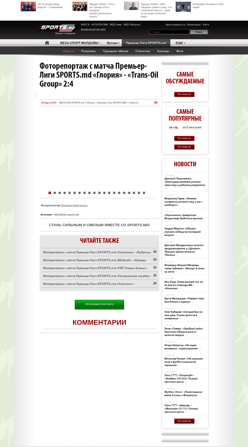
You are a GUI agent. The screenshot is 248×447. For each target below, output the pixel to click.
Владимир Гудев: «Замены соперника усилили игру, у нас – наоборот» (183, 201)
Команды (163, 51)
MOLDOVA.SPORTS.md (71, 102)
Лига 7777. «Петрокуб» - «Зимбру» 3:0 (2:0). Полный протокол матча (181, 378)
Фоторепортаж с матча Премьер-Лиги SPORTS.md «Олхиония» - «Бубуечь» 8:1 (97, 253)
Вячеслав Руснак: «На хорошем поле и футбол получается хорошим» (183, 362)
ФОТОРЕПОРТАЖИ (99, 24)
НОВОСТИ (85, 24)
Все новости (184, 94)
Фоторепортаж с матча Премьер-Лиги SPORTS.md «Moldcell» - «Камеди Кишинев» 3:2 (94, 261)
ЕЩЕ (179, 43)
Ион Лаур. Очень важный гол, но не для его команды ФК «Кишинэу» (183, 285)
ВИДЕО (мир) (116, 24)
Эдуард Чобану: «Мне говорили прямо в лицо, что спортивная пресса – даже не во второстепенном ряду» (148, 10)
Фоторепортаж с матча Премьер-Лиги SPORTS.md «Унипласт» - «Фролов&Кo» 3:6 (89, 285)
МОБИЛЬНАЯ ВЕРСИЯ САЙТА (93, 30)
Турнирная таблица (115, 51)
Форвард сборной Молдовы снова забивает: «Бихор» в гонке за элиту (184, 268)
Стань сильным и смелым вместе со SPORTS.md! (99, 225)
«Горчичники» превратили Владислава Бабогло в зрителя (184, 216)
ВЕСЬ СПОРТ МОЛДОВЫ (79, 43)
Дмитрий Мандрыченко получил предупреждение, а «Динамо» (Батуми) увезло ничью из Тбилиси (183, 249)
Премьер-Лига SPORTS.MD (112, 102)
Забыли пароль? (194, 24)
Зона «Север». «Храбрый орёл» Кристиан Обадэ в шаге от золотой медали (183, 331)
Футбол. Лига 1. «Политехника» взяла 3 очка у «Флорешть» (183, 393)
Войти (206, 24)
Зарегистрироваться (175, 24)
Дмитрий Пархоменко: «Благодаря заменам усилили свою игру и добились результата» (185, 183)
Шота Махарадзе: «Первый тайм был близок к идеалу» (184, 300)
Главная (47, 42)
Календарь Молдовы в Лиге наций (200, 5)
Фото (179, 51)
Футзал (112, 43)
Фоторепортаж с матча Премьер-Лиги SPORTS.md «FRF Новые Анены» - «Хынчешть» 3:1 (95, 269)
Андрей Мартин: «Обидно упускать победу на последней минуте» (182, 231)
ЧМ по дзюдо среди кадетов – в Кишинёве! (42, 5)
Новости (68, 51)
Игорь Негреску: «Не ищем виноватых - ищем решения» (182, 346)
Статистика (142, 51)
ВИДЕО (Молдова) (132, 24)
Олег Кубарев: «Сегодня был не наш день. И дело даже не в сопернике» (183, 315)
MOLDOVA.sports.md (66, 214)
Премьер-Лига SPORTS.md (146, 43)
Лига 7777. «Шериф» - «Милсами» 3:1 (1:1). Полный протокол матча (181, 408)
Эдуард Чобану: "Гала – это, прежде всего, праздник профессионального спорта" (94, 10)
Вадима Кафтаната (74, 205)
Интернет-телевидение (58, 29)
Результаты (88, 51)
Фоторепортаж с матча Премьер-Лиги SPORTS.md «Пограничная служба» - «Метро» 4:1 (97, 277)
